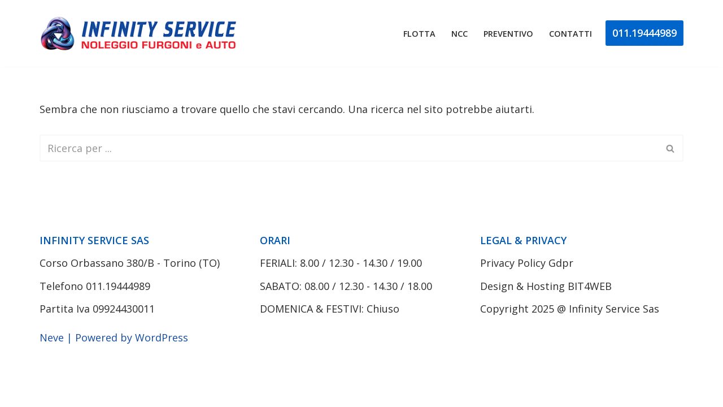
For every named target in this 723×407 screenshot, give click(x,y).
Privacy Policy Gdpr (526, 263)
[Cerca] (349, 148)
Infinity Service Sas (614, 308)
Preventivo (508, 33)
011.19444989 (644, 33)
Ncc (459, 33)
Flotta (419, 33)
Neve (52, 337)
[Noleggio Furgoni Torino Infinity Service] (141, 33)
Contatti (570, 33)
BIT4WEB (590, 286)
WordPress (161, 337)
